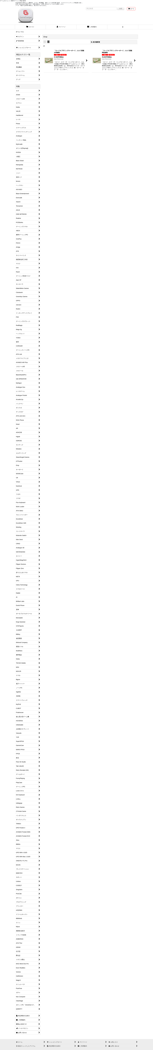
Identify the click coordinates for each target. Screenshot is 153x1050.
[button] (122, 27)
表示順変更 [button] (95, 42)
